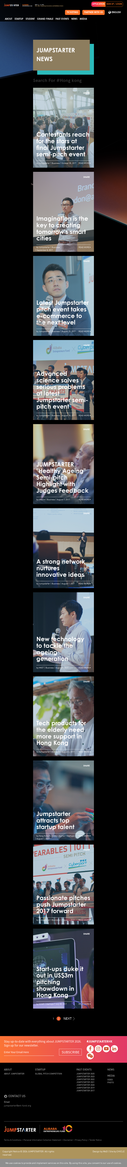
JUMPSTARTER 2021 (85, 1082)
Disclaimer (68, 1139)
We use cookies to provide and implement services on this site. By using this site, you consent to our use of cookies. (63, 1163)
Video (110, 1079)
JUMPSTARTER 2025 (85, 1073)
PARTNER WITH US (93, 12)
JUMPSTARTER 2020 (85, 1084)
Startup (19, 19)
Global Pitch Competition (48, 1073)
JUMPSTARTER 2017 (85, 1090)
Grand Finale (45, 19)
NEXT (69, 1018)
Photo (110, 1082)
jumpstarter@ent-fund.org (17, 1105)
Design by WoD (100, 1151)
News (74, 19)
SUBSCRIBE (71, 1052)
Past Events (62, 19)
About (8, 19)
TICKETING (72, 12)
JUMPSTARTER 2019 (85, 1087)
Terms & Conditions (12, 1139)
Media (83, 19)
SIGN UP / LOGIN (114, 4)
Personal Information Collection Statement (42, 1139)
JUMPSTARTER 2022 (85, 1079)
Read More (85, 163)
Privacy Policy (81, 1139)
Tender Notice (95, 1139)
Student (30, 19)
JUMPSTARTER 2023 (85, 1076)
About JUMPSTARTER (14, 1073)
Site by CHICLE (117, 1151)
